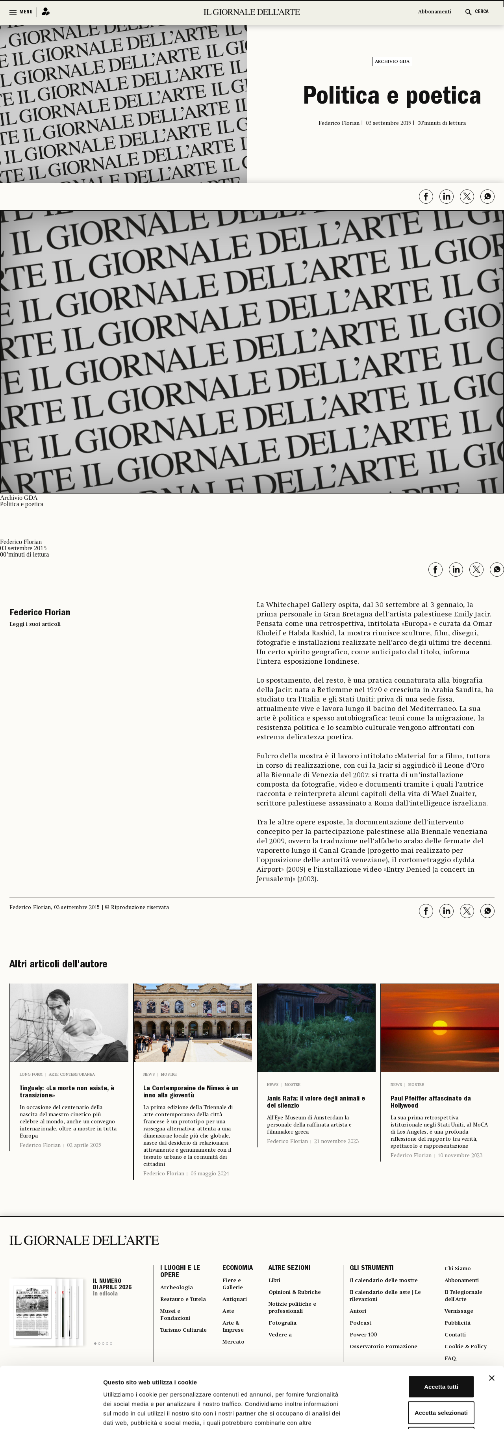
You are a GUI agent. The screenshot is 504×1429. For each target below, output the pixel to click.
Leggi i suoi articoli (35, 622)
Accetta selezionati (418, 1351)
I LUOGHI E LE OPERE (180, 1293)
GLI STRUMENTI (370, 1289)
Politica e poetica (392, 97)
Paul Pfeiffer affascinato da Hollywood (424, 1111)
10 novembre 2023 (460, 1175)
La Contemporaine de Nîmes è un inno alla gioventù (188, 1101)
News (149, 1073)
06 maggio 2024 (210, 1193)
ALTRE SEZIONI (287, 1289)
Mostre (169, 1073)
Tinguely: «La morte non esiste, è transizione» (66, 1101)
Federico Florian (40, 1165)
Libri (272, 1302)
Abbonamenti (434, 12)
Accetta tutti (418, 1325)
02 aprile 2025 (84, 1165)
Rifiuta (418, 1377)
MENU (26, 12)
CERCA (482, 12)
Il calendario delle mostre (385, 1302)
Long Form (31, 1073)
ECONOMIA (234, 1289)
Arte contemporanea (72, 1073)
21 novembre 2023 (336, 1161)
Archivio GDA (392, 61)
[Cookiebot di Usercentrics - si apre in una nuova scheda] (51, 1414)
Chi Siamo (457, 1289)
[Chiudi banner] (492, 1317)
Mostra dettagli (414, 1413)
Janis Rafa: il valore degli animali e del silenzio (312, 1111)
